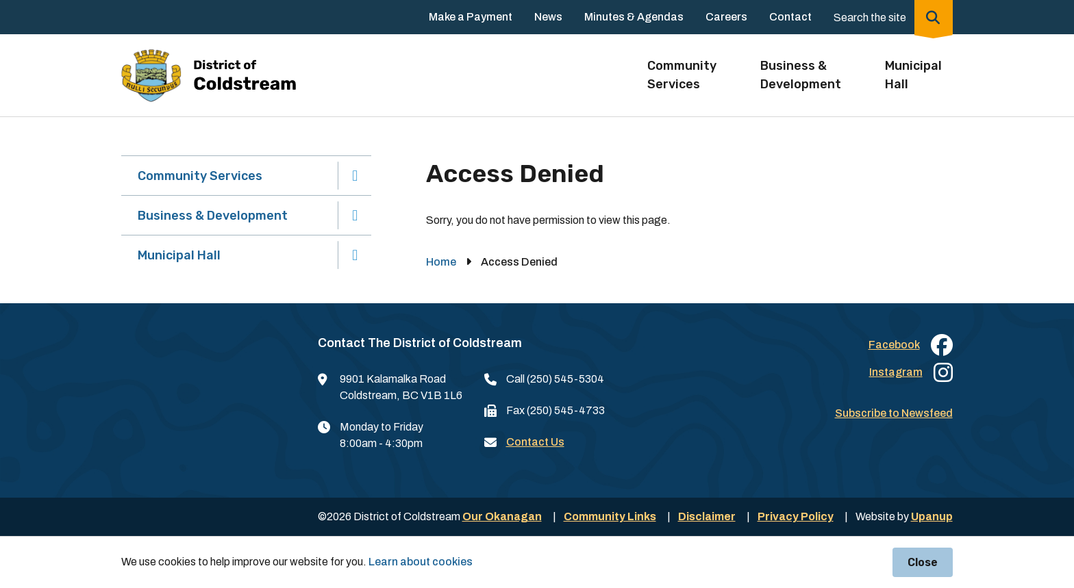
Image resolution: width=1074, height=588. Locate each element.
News (548, 17)
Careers (726, 17)
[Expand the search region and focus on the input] (890, 17)
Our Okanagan (502, 516)
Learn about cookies (421, 561)
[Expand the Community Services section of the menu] (355, 175)
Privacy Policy (796, 516)
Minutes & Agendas (634, 17)
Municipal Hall (179, 255)
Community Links (610, 516)
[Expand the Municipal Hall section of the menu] (355, 255)
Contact (790, 17)
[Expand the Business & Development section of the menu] (355, 215)
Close (923, 562)
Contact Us (535, 442)
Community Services (200, 175)
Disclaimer (707, 516)
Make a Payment (470, 17)
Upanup (932, 516)
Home (441, 262)
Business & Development (213, 215)
